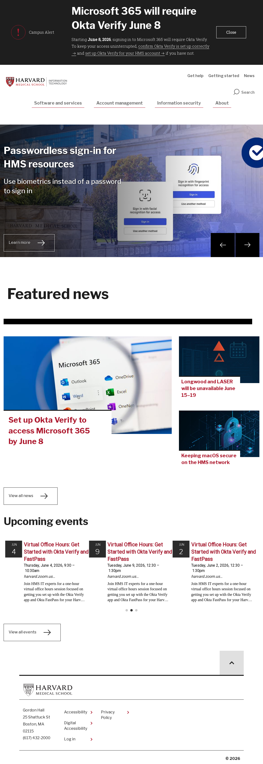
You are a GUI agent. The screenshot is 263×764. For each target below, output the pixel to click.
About (222, 103)
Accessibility (75, 709)
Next (247, 245)
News (249, 75)
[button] (231, 32)
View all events (22, 629)
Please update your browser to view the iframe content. (131, 574)
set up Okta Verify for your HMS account (122, 53)
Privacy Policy (108, 712)
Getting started (223, 75)
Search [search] (244, 92)
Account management (119, 103)
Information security (179, 103)
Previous (223, 245)
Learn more (19, 242)
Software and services (58, 103)
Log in (69, 736)
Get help (195, 75)
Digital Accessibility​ (75, 723)
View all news (21, 496)
